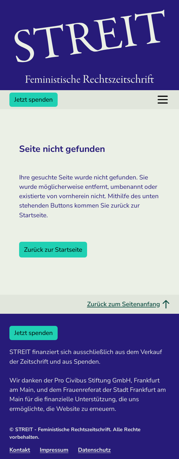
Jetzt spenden (33, 99)
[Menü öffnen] (163, 100)
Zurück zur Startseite (53, 249)
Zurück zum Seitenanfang (128, 304)
